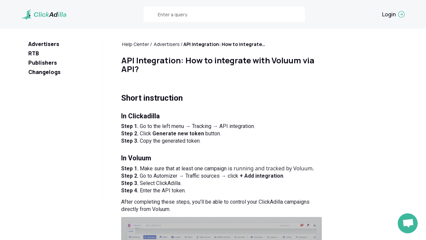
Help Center (135, 44)
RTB (33, 53)
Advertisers (43, 44)
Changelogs (44, 72)
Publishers (42, 62)
